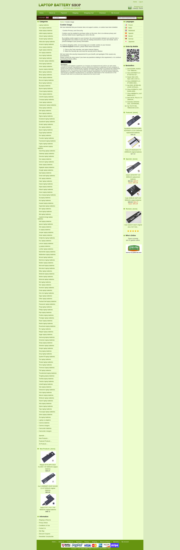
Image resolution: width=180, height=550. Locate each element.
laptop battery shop (86, 548)
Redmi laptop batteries (46, 323)
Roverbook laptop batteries (47, 326)
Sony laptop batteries (45, 354)
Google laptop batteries (46, 170)
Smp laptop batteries (45, 351)
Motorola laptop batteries (46, 279)
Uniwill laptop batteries (46, 384)
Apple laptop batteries (45, 50)
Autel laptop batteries (45, 58)
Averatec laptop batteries (46, 61)
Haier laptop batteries (45, 181)
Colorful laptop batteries (46, 97)
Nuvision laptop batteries (46, 287)
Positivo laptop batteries (46, 315)
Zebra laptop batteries (45, 414)
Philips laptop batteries (46, 310)
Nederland (131, 30)
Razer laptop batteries (45, 321)
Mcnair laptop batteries (46, 257)
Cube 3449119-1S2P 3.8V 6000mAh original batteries (133, 198)
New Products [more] (47, 449)
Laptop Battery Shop (104, 548)
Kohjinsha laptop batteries (47, 238)
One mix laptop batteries (46, 293)
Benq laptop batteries (45, 75)
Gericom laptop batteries (46, 162)
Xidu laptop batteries (45, 403)
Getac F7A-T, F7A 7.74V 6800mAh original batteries (48, 507)
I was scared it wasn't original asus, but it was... (133, 225)
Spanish (130, 33)
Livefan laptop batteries (46, 249)
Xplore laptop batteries (46, 406)
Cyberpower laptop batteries (47, 105)
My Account (115, 13)
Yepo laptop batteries (45, 409)
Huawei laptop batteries (46, 203)
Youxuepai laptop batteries (47, 412)
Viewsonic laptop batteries (47, 390)
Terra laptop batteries (45, 365)
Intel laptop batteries (45, 221)
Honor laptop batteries (45, 192)
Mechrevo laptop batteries (47, 260)
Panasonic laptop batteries (47, 304)
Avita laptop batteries (45, 63)
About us (52, 13)
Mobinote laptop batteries (46, 274)
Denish (130, 36)
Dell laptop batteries (45, 110)
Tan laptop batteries (45, 359)
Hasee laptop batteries (46, 184)
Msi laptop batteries (45, 282)
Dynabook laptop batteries (47, 121)
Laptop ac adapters (45, 420)
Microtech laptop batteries (47, 268)
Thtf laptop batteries (45, 370)
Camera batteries (44, 423)
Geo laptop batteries (45, 159)
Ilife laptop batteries (45, 214)
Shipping (75, 13)
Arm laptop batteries (45, 52)
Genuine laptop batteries (46, 156)
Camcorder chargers (45, 431)
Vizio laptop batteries (45, 392)
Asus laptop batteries (45, 55)
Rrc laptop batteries (45, 329)
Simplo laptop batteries (46, 348)
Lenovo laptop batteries (46, 243)
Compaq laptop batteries (46, 99)
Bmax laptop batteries (45, 77)
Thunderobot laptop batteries (47, 373)
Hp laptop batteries (45, 198)
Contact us (70, 542)
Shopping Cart (138, 7)
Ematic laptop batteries (46, 124)
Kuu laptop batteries (45, 241)
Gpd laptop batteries (45, 173)
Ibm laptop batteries (45, 209)
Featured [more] (132, 112)
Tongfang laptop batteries (46, 376)
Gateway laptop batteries (46, 153)
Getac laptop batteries (45, 164)
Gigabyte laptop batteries (46, 167)
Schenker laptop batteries (47, 340)
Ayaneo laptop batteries (46, 69)
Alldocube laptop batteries (47, 41)
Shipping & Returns (45, 520)
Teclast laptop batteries (46, 362)
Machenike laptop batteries (47, 252)
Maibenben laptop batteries (47, 254)
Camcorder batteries (45, 428)
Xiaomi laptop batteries (46, 401)
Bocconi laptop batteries (46, 80)
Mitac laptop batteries (45, 271)
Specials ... (42, 435)
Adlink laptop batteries (45, 33)
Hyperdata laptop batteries (47, 206)
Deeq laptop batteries (45, 108)
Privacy (86, 542)
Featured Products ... (45, 441)
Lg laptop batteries (44, 246)
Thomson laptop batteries (46, 367)
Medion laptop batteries (46, 263)
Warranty (116, 542)
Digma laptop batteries (46, 116)
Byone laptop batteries (46, 88)
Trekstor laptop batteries (46, 381)
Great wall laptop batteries (47, 175)
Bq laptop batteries (44, 86)
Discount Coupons (44, 534)
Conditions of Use (44, 525)
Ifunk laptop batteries (45, 211)
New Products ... (44, 438)
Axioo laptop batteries (45, 66)
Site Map (41, 531)
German (130, 39)
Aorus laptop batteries (45, 47)
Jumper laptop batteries (46, 232)
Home (135, 2)
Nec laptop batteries (45, 285)
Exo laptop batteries (45, 135)
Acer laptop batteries (45, 28)
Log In (141, 2)
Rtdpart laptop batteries (46, 332)
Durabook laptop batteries (47, 119)
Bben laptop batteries (45, 72)
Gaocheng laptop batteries (47, 151)
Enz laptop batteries (45, 127)
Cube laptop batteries (45, 102)
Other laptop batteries (45, 298)
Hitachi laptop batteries (46, 189)
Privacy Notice (43, 523)
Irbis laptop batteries (45, 227)
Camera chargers (44, 425)
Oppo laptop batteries (45, 296)
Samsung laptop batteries (47, 337)
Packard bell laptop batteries (47, 301)
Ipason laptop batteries (46, 224)
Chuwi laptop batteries (46, 91)
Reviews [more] (131, 209)
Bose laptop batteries (45, 83)
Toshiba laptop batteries (46, 379)
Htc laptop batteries (45, 200)
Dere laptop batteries (45, 113)
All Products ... (43, 444)
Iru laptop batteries (44, 230)
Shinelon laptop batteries (46, 345)
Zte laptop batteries (45, 417)
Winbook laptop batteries (46, 398)
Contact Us (42, 528)
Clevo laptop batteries (45, 94)
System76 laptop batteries (47, 356)
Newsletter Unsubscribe (46, 536)
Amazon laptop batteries (46, 44)
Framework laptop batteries (47, 141)
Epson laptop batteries (46, 130)
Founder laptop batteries (46, 138)
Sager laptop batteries (45, 334)
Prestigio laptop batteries (46, 318)
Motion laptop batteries (46, 276)
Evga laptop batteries (45, 132)
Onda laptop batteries (45, 290)
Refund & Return (105, 542)
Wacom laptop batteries (46, 395)
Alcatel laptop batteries (46, 39)
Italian (130, 28)
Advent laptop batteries (46, 36)
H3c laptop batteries (45, 178)
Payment (64, 13)
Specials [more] (131, 159)
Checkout (102, 13)
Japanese (131, 41)
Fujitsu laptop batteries (46, 144)
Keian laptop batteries (45, 235)
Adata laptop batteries (45, 30)
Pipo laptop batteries (45, 312)
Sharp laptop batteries (45, 343)
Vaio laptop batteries (45, 387)
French (130, 25)
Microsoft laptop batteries (46, 265)
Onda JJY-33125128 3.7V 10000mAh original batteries (133, 150)
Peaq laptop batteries (45, 307)
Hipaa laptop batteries (45, 187)
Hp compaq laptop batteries (47, 195)
